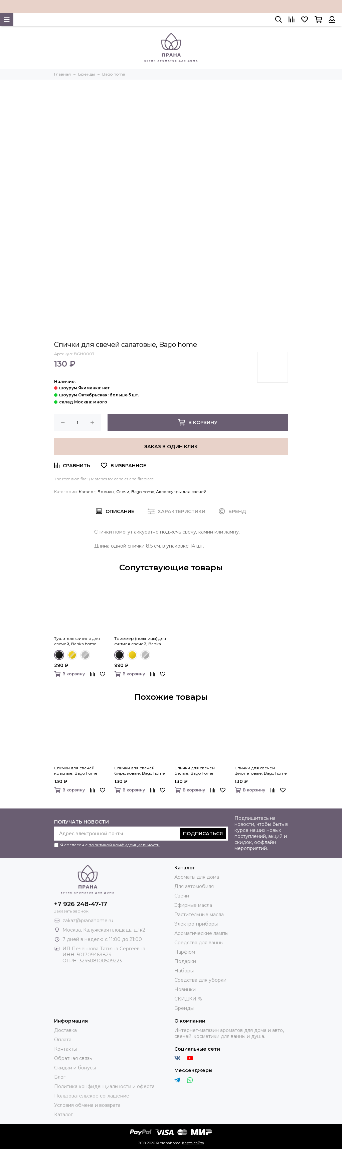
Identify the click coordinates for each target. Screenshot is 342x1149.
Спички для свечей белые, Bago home (194, 770)
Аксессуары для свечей (181, 491)
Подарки (185, 961)
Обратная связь (73, 1058)
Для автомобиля (194, 886)
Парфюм (184, 952)
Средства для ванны (198, 943)
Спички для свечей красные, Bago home (75, 770)
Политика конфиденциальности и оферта (104, 1086)
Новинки (185, 989)
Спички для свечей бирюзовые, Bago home (139, 770)
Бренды (106, 491)
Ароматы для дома (196, 877)
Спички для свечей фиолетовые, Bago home (260, 770)
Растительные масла (199, 915)
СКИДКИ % (188, 999)
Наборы (184, 971)
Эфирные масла (193, 905)
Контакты (65, 1049)
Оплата (62, 1040)
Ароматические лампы (201, 933)
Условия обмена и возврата (87, 1105)
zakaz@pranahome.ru (87, 921)
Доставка (65, 1030)
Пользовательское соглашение (91, 1096)
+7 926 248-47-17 (80, 904)
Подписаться (203, 834)
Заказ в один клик (171, 447)
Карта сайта (193, 1143)
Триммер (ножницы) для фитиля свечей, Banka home (140, 641)
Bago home (142, 491)
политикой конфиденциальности (124, 844)
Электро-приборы (196, 924)
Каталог (87, 491)
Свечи (122, 491)
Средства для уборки (200, 980)
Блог (59, 1077)
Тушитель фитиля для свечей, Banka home (77, 641)
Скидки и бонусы (75, 1068)
